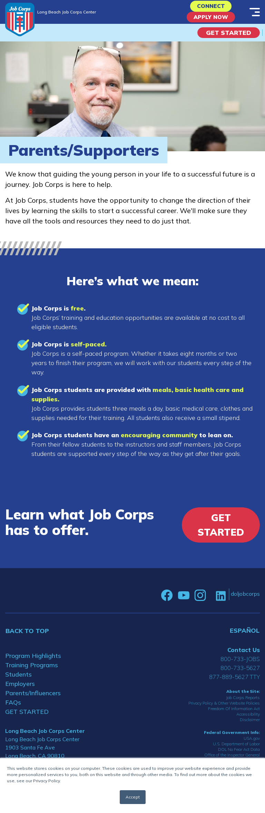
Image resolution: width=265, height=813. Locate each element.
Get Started (228, 37)
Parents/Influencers (33, 698)
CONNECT (211, 7)
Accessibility (248, 718)
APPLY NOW (211, 21)
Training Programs (31, 670)
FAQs (13, 707)
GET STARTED (27, 717)
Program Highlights (33, 661)
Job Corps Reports (243, 702)
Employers (20, 689)
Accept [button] (133, 797)
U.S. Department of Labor (236, 749)
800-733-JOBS (240, 664)
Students (18, 679)
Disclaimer (250, 724)
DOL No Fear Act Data (239, 754)
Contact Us (243, 655)
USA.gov (252, 743)
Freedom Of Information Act (234, 713)
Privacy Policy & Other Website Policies (224, 707)
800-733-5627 (240, 673)
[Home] (20, 19)
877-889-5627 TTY (234, 682)
